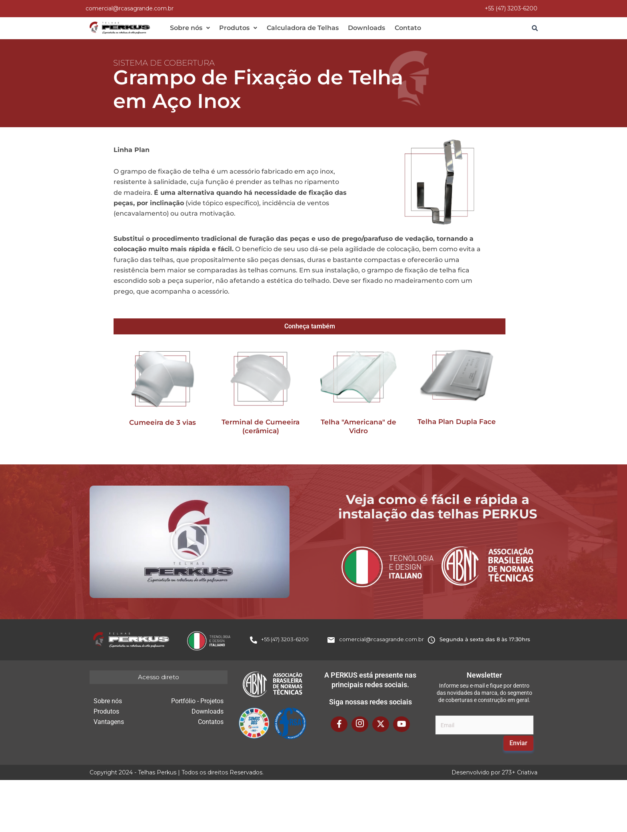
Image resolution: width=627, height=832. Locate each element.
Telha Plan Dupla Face (456, 423)
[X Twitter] (380, 725)
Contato (398, 28)
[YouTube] (401, 725)
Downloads (358, 28)
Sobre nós (189, 28)
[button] (188, 28)
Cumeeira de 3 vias (162, 424)
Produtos (235, 28)
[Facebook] (339, 725)
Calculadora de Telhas (297, 28)
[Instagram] (359, 725)
